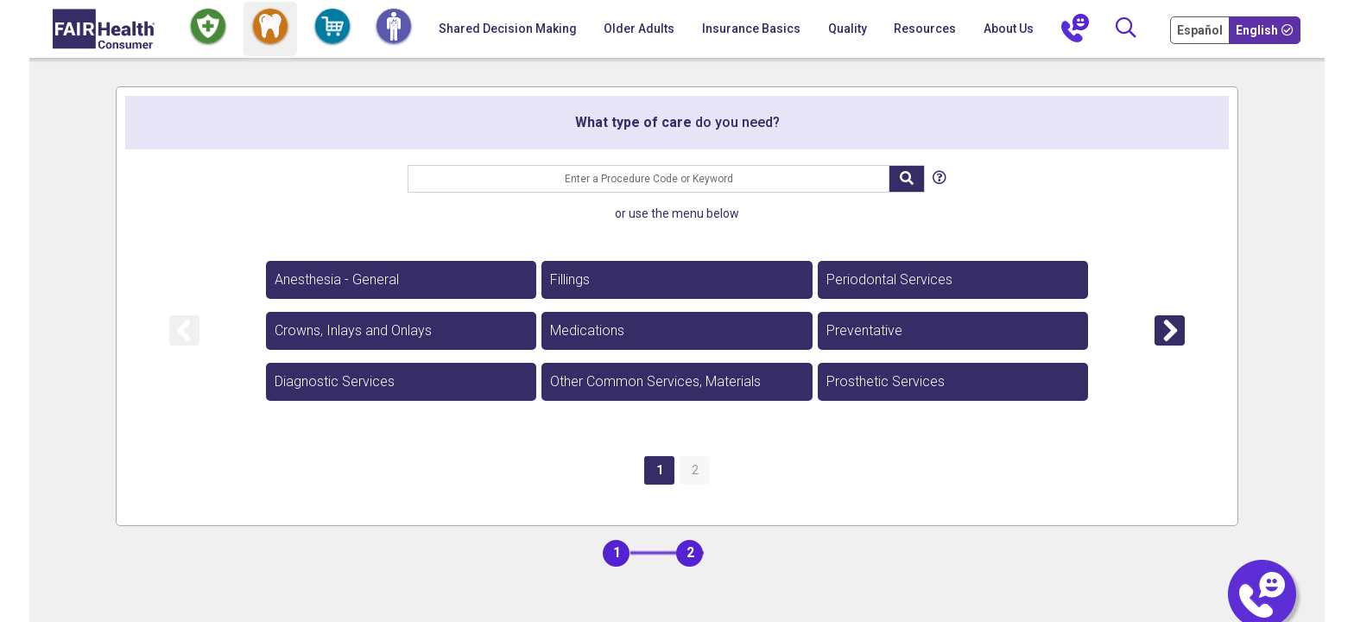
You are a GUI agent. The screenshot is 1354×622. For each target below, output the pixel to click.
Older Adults (639, 28)
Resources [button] (925, 28)
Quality (847, 28)
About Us (1009, 28)
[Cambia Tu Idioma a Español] (1201, 29)
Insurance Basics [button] (751, 28)
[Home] (104, 29)
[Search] (1126, 29)
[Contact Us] (1075, 29)
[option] (401, 280)
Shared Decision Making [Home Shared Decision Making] (508, 28)
